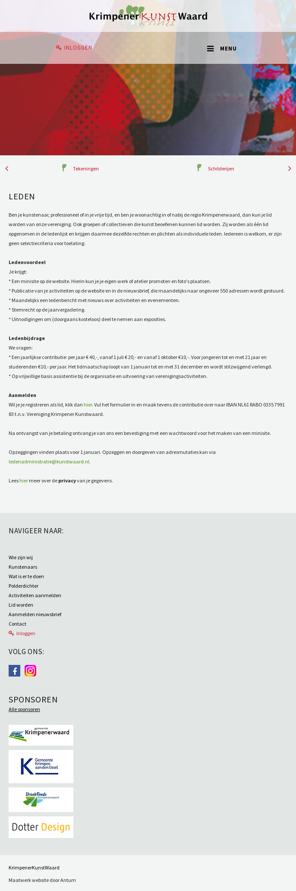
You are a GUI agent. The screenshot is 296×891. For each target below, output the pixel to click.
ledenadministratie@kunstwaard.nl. (50, 461)
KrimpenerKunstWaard (34, 867)
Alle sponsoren (24, 709)
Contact (17, 623)
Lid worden (21, 604)
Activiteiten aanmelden (35, 595)
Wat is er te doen (26, 576)
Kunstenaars (23, 567)
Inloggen (78, 47)
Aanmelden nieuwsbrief (35, 614)
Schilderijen (221, 168)
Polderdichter (23, 585)
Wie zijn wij (21, 557)
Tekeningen (86, 168)
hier (88, 404)
